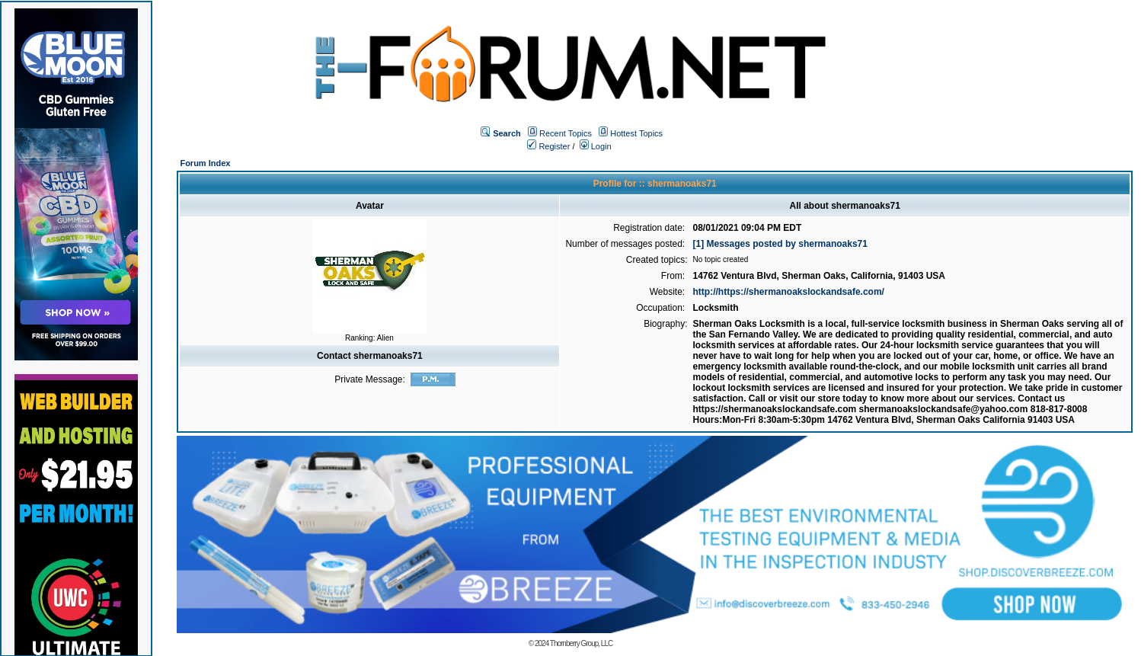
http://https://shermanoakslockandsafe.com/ (788, 291)
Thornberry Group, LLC (581, 643)
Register (548, 146)
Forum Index (205, 163)
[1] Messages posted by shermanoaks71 (780, 243)
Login (596, 146)
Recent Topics (565, 133)
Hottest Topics (636, 133)
